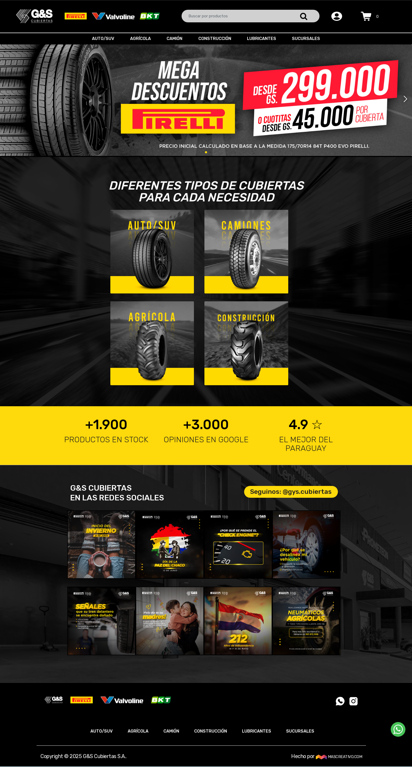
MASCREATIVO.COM (339, 756)
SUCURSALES (309, 38)
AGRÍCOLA (138, 38)
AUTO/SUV (100, 38)
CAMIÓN (174, 38)
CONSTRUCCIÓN (215, 38)
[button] (405, 99)
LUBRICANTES (263, 38)
